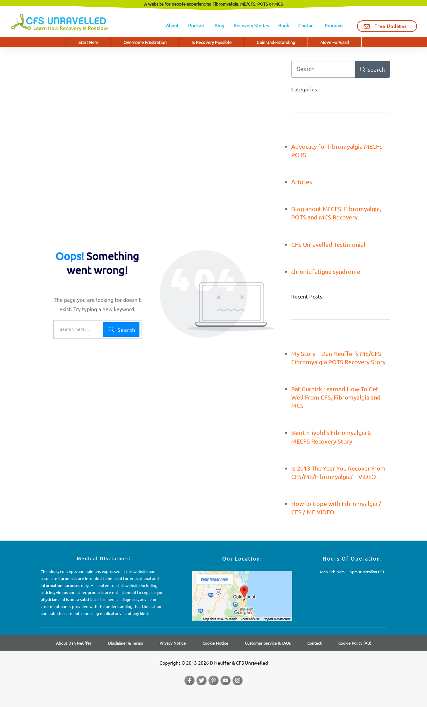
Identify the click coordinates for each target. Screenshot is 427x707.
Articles (301, 181)
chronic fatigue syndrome (325, 271)
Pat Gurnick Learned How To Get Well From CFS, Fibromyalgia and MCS (336, 397)
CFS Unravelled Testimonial (328, 244)
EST (372, 571)
